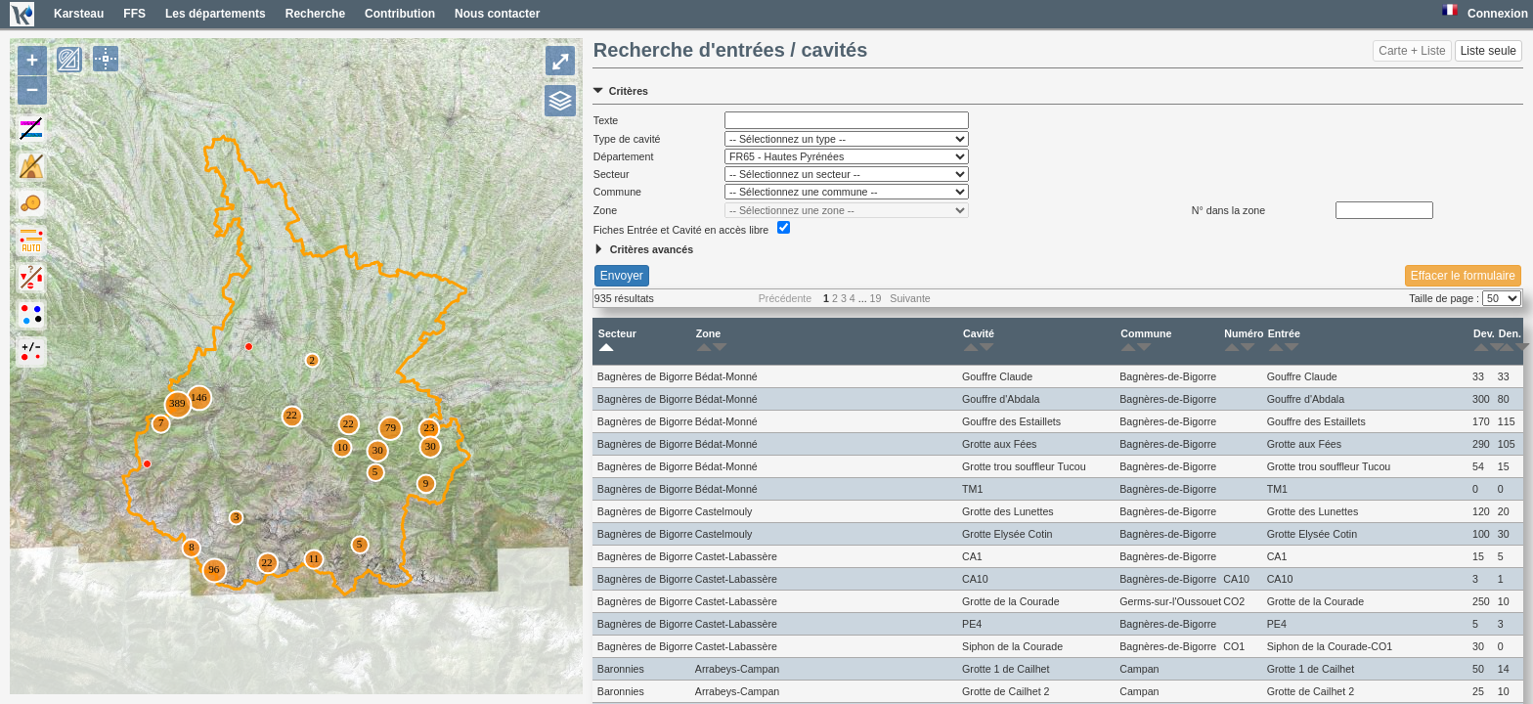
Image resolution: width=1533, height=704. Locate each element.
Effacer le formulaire (1463, 276)
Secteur (617, 341)
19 (876, 298)
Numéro (1243, 341)
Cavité (978, 341)
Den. (1510, 341)
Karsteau (79, 14)
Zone (708, 341)
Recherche (315, 14)
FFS (134, 14)
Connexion (1497, 14)
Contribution (400, 14)
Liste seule (1488, 51)
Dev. (1484, 341)
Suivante (910, 298)
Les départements (215, 14)
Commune (1145, 341)
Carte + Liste (1412, 51)
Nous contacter (497, 14)
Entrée (1284, 341)
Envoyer (621, 276)
